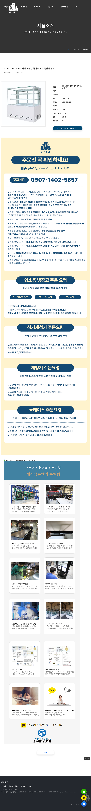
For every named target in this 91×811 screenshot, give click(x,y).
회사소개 (24, 6)
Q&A (77, 6)
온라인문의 (64, 6)
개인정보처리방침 (13, 786)
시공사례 (50, 6)
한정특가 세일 (9, 6)
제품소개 (37, 6)
